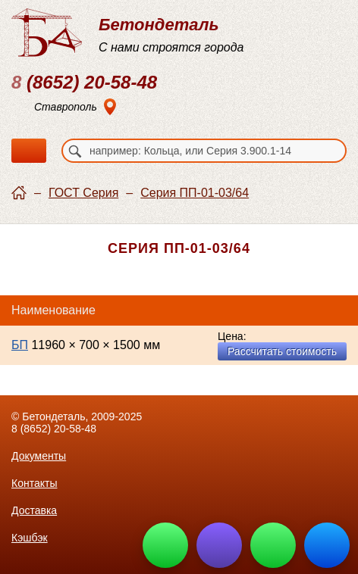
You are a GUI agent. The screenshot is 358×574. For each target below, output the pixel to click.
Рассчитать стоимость (282, 351)
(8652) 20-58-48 (84, 82)
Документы (38, 456)
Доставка (34, 510)
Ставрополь (65, 107)
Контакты (34, 483)
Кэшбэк (29, 538)
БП (19, 344)
